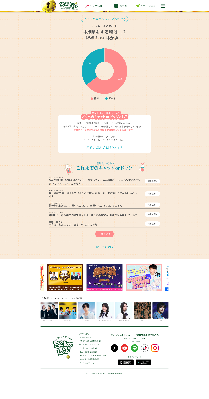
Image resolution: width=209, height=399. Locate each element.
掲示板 (123, 5)
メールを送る (148, 5)
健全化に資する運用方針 (88, 370)
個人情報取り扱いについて (89, 363)
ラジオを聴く (94, 6)
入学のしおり (84, 352)
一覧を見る (104, 252)
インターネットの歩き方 (88, 367)
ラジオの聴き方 (85, 356)
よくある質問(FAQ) (86, 381)
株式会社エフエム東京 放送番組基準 (92, 374)
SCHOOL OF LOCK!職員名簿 (90, 360)
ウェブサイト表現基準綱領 (89, 378)
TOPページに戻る (104, 265)
